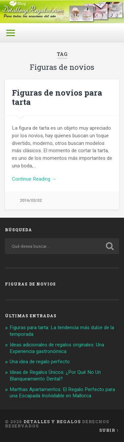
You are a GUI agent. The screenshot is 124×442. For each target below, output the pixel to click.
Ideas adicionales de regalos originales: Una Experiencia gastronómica (57, 348)
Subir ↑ (109, 430)
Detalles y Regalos (52, 421)
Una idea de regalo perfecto (40, 362)
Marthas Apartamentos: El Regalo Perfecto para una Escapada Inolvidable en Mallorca (62, 392)
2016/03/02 (31, 200)
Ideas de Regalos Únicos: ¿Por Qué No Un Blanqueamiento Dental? (55, 375)
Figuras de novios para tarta (57, 97)
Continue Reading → (34, 179)
